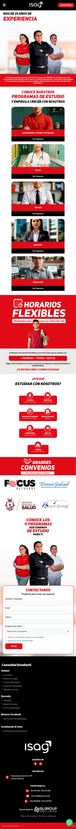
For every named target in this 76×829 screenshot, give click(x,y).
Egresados (6, 696)
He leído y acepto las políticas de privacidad (25, 637)
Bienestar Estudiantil (11, 714)
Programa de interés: (13, 626)
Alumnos (5, 671)
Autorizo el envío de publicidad (20, 641)
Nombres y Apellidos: (14, 599)
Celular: (8, 617)
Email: (7, 608)
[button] (4, 5)
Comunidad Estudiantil (16, 665)
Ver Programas (38, 139)
